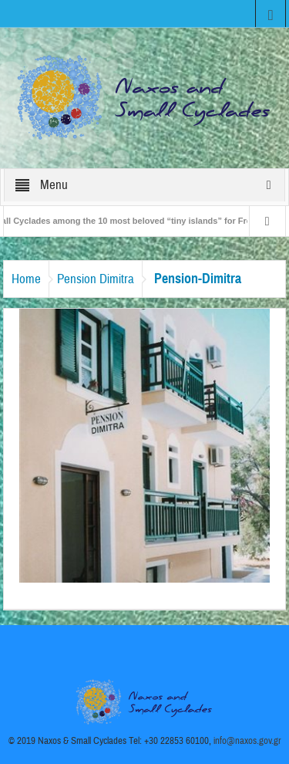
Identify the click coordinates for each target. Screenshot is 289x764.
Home (26, 279)
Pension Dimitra (95, 279)
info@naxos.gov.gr (247, 741)
